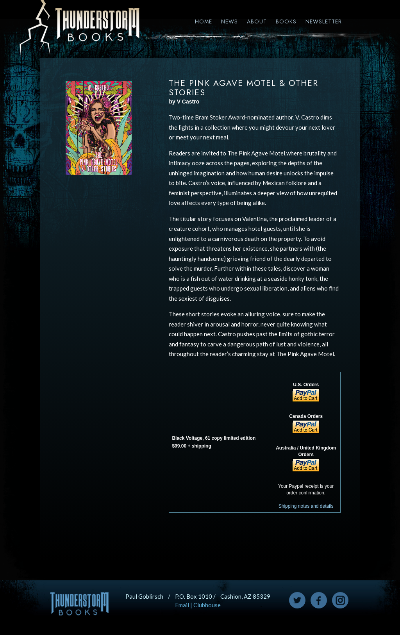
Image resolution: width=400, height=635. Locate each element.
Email (182, 604)
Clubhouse (207, 604)
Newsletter (323, 21)
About (257, 21)
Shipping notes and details (306, 506)
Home (203, 21)
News (229, 21)
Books (286, 21)
